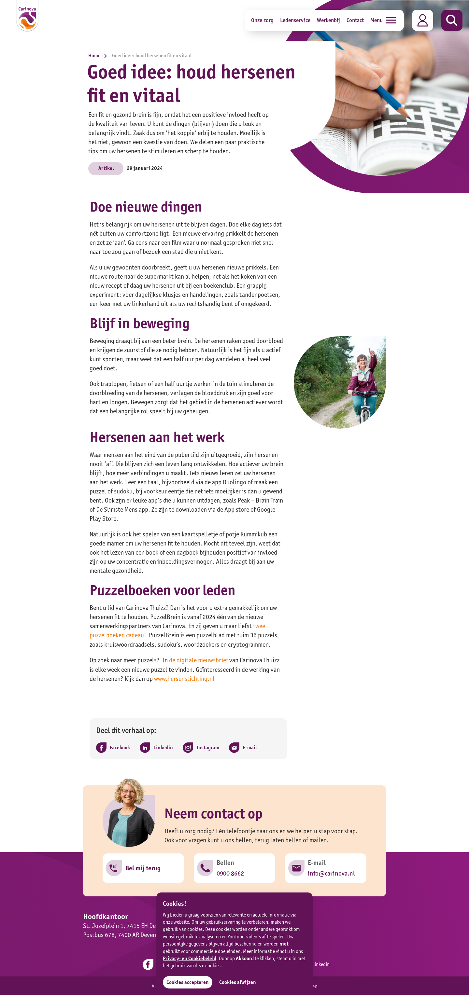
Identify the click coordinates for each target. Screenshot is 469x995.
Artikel (106, 168)
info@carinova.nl (331, 873)
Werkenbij (328, 20)
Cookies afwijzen (238, 982)
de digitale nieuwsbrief (198, 660)
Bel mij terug (143, 867)
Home (99, 55)
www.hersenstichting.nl (184, 678)
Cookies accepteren (187, 982)
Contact (355, 20)
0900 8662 (230, 873)
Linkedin (315, 963)
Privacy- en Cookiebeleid (189, 958)
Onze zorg (262, 20)
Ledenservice (295, 20)
